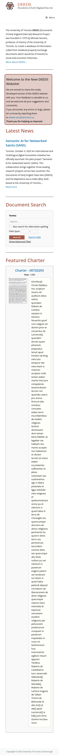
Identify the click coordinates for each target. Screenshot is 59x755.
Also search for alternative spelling (30, 226)
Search (17, 237)
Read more (11, 186)
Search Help (34, 237)
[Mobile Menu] (50, 17)
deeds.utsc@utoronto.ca (21, 117)
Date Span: (14, 231)
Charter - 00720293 (29, 270)
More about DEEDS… (16, 62)
